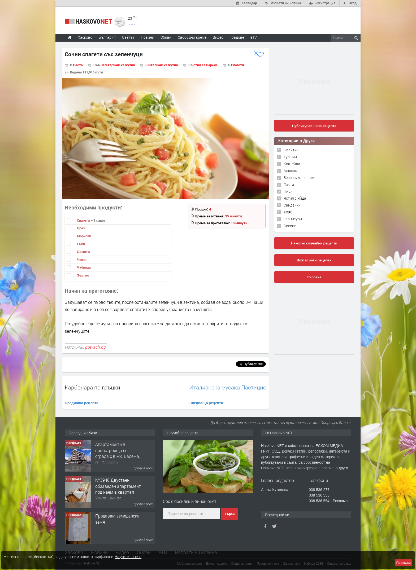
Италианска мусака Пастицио (227, 387)
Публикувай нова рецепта (314, 126)
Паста (78, 65)
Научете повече (128, 556)
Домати (83, 251)
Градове (237, 37)
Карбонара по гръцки (92, 387)
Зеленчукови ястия (300, 177)
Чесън (82, 259)
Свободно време (192, 37)
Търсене (314, 277)
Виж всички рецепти (314, 260)
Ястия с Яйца (295, 198)
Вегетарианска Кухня (118, 65)
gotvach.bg (95, 347)
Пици (288, 191)
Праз (81, 228)
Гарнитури (293, 218)
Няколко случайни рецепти (314, 243)
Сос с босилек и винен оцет (189, 501)
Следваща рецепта (206, 402)
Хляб (288, 211)
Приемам (403, 563)
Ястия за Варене (204, 65)
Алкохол (291, 170)
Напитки (291, 149)
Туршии (290, 156)
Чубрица (84, 267)
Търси (230, 514)
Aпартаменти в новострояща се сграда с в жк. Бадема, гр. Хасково (117, 453)
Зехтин (83, 275)
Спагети (237, 65)
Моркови (84, 236)
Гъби (81, 244)
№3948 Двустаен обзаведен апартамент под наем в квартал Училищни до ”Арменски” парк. (118, 492)
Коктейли (292, 163)
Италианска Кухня (163, 65)
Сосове (290, 225)
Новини (147, 37)
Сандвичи (292, 205)
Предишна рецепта (81, 402)
